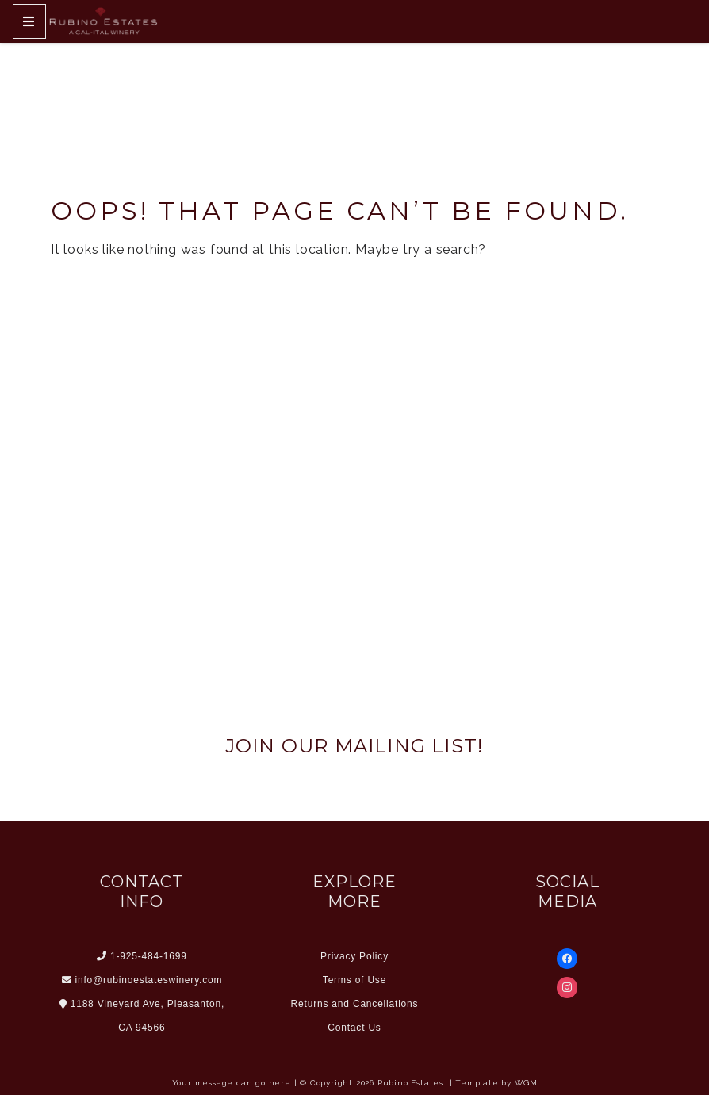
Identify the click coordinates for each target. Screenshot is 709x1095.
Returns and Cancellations (355, 1003)
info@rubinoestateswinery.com (142, 980)
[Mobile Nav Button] (29, 21)
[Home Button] (103, 21)
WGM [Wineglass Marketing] (526, 1082)
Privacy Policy (354, 956)
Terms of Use (354, 980)
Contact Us (354, 1027)
